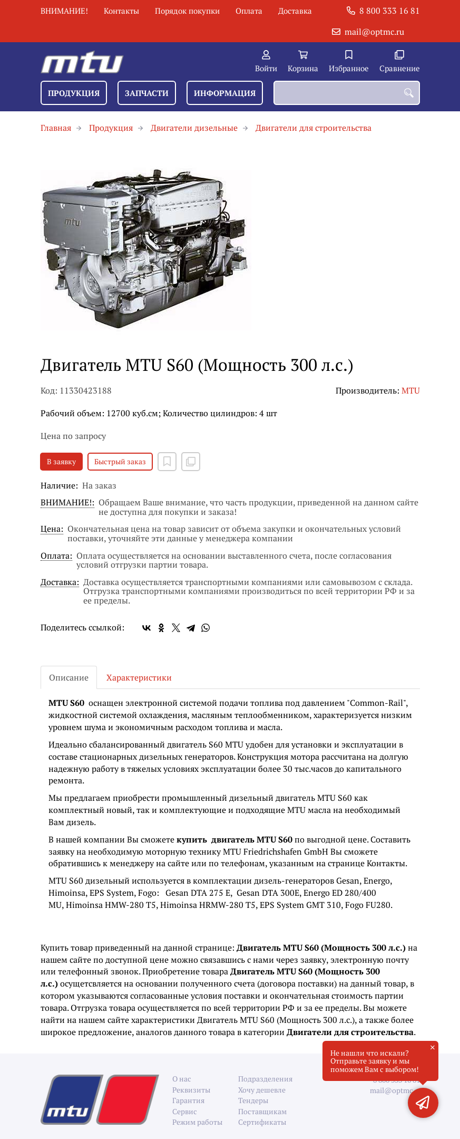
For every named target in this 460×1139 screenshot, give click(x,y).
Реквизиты (191, 1090)
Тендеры (253, 1100)
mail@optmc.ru (374, 31)
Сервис (184, 1111)
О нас (181, 1079)
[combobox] (346, 93)
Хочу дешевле (262, 1090)
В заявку (61, 461)
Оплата (249, 10)
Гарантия (188, 1100)
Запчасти (147, 93)
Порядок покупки (187, 10)
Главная (56, 127)
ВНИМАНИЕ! (64, 10)
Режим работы (197, 1122)
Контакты (121, 10)
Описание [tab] (69, 677)
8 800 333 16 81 (389, 10)
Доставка (295, 10)
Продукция (74, 93)
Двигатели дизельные (194, 127)
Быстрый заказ (120, 461)
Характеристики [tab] (139, 677)
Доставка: (60, 583)
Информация (225, 93)
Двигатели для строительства (313, 127)
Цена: (52, 529)
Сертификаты (262, 1122)
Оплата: (56, 556)
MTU (411, 390)
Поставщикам (262, 1111)
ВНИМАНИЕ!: (67, 503)
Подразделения (263, 1079)
